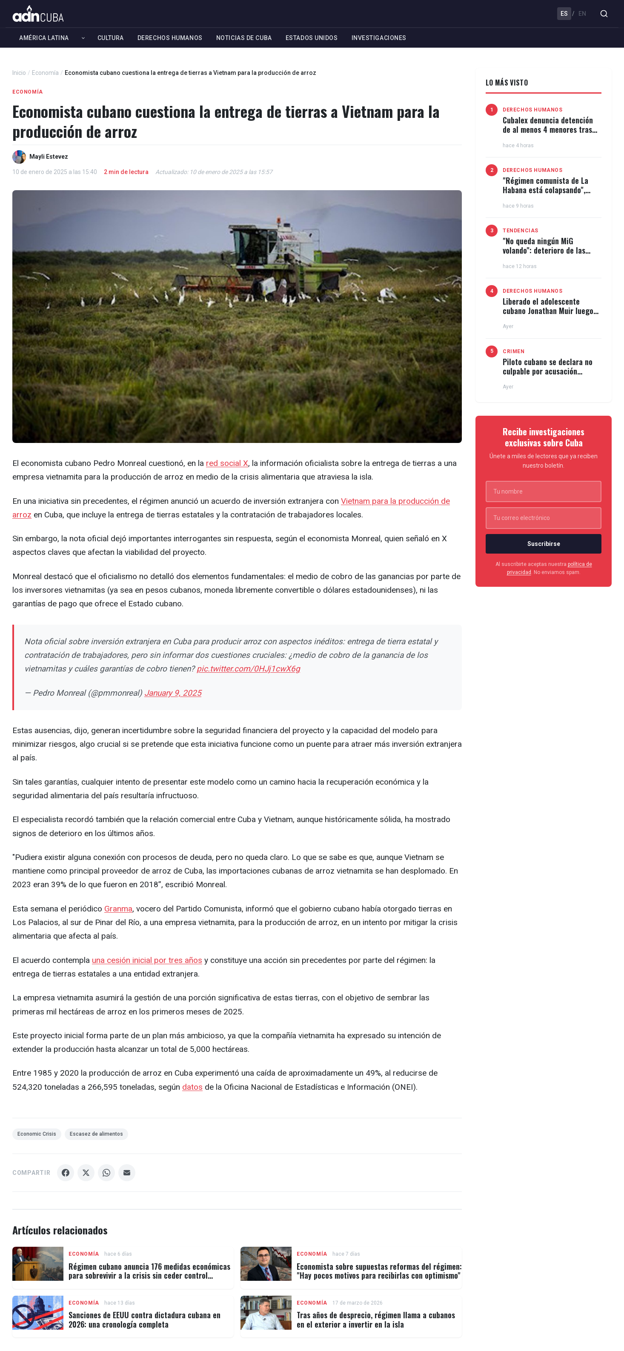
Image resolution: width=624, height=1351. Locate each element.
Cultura (110, 37)
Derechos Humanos (170, 37)
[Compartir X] (85, 1172)
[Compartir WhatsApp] (106, 1172)
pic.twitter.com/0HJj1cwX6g (248, 669)
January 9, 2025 (172, 693)
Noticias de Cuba (244, 37)
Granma (118, 909)
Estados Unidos (312, 37)
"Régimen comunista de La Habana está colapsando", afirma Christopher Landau (545, 189)
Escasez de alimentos (96, 1134)
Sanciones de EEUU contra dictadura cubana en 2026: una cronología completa (144, 1319)
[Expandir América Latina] (83, 38)
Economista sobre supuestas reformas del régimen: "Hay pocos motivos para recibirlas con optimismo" (379, 1271)
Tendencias (520, 231)
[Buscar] (604, 13)
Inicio (19, 72)
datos (192, 1087)
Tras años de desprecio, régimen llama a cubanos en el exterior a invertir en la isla (376, 1319)
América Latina (44, 37)
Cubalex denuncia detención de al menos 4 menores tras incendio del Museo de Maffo (549, 129)
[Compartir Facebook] (65, 1172)
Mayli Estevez (48, 156)
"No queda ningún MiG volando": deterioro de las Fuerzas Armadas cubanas (544, 250)
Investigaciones (379, 37)
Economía (45, 72)
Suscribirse (543, 543)
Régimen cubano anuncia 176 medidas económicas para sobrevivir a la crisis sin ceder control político (149, 1275)
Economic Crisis (36, 1134)
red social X (227, 463)
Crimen (514, 351)
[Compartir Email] (126, 1172)
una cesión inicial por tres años (147, 960)
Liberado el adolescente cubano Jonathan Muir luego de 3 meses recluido (548, 310)
